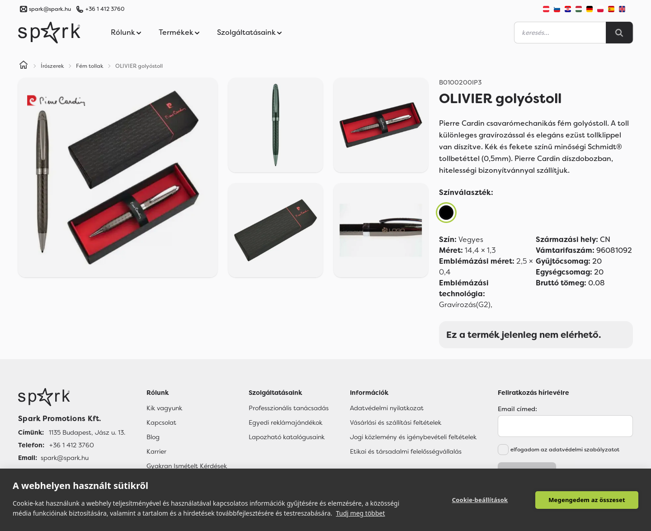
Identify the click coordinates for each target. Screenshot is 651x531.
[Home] (23, 66)
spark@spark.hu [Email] (65, 458)
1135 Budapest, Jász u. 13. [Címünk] (87, 432)
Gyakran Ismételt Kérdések (186, 466)
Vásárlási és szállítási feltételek (395, 422)
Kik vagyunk (164, 408)
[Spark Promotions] (49, 32)
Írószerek (52, 66)
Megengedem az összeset (586, 500)
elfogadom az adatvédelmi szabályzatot (564, 449)
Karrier (156, 451)
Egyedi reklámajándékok (285, 422)
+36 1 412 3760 (104, 9)
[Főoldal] (71, 397)
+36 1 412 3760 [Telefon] (71, 445)
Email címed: (517, 409)
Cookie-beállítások (480, 500)
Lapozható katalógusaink (287, 437)
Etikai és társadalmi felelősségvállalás (406, 451)
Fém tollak (90, 66)
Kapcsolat (161, 422)
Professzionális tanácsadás (289, 408)
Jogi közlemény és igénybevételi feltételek (413, 437)
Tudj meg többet (360, 513)
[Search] (619, 32)
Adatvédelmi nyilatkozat (387, 408)
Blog (153, 437)
